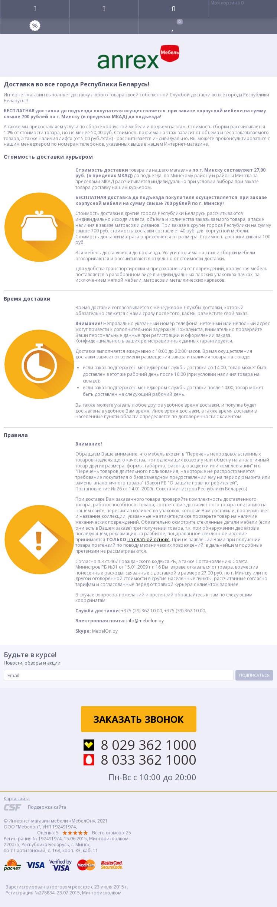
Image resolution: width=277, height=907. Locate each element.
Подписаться (254, 675)
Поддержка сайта (47, 807)
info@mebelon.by (145, 621)
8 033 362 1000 (148, 759)
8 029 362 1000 (148, 745)
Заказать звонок (138, 719)
